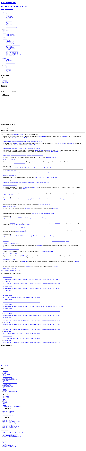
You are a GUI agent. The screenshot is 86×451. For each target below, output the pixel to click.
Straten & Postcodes (10, 48)
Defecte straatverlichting (11, 27)
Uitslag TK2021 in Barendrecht (12, 53)
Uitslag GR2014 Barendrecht (12, 55)
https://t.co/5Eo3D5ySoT (20, 231)
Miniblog (5, 81)
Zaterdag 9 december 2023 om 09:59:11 (10, 159)
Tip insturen (5, 442)
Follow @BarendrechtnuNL (7, 9)
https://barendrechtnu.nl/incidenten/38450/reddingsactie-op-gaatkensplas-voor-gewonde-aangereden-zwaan (26, 182)
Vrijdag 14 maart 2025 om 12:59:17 (33, 148)
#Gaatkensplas (26, 187)
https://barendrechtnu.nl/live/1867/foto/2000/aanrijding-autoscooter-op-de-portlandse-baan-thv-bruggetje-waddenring (28, 167)
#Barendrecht (15, 137)
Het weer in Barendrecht (8, 378)
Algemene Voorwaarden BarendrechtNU (12, 436)
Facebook (5, 401)
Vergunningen (9, 24)
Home (4, 12)
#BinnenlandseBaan (18, 143)
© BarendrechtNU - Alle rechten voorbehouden (13, 432)
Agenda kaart (9, 46)
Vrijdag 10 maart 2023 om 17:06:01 (9, 190)
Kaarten (5, 39)
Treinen (7, 23)
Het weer (8, 22)
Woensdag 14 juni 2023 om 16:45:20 (9, 175)
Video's (4, 37)
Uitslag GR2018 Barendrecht (12, 51)
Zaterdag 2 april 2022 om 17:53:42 (9, 206)
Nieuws (7, 15)
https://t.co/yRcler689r (8, 194)
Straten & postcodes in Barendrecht (11, 391)
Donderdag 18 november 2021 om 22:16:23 (11, 249)
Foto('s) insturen (6, 444)
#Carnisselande (42, 136)
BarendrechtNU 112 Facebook (9, 413)
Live (4, 29)
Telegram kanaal (6, 403)
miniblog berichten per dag (17, 134)
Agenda (7, 19)
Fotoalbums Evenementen (11, 34)
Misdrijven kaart (9, 17)
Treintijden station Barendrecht (10, 379)
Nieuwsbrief (6, 397)
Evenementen (6, 31)
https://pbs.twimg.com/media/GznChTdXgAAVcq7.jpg (15, 141)
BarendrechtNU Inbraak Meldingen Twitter (12, 423)
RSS (4, 399)
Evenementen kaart (10, 41)
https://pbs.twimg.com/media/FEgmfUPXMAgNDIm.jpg (15, 227)
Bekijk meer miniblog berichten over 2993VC (10, 270)
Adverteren (8, 69)
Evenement (8, 70)
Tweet (2, 347)
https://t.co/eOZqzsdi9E (63, 241)
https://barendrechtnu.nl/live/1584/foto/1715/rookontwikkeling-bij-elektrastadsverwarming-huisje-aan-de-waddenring (28, 235)
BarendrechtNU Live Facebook (10, 412)
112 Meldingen (9, 16)
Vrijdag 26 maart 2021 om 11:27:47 (9, 263)
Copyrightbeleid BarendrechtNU (10, 435)
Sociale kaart (8, 49)
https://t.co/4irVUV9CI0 (37, 213)
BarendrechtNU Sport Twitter (9, 427)
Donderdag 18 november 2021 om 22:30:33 (11, 243)
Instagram (5, 402)
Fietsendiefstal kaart (7, 385)
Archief (7, 25)
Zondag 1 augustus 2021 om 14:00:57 (10, 253)
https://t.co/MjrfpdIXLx (56, 151)
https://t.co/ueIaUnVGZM (40, 177)
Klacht (7, 71)
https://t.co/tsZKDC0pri (23, 137)
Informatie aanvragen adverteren (10, 446)
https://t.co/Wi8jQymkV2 (24, 224)
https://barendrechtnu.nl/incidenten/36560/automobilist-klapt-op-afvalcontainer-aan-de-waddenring (24, 217)
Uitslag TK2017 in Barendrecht (12, 52)
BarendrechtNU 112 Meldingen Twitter (11, 421)
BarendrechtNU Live (7, 377)
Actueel (5, 13)
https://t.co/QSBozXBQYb (19, 163)
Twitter (4, 400)
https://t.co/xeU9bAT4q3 (29, 144)
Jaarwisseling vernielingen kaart (13, 45)
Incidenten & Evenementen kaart (10, 383)
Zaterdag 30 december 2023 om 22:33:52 (35, 155)
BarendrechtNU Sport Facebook (10, 415)
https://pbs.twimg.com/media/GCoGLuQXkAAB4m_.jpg (15, 155)
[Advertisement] (41, 119)
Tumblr (4, 405)
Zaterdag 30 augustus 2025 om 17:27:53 (34, 141)
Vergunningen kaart (10, 47)
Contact (5, 65)
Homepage (5, 371)
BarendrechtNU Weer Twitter (9, 422)
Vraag (7, 67)
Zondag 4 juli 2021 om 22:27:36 (9, 259)
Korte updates (9, 18)
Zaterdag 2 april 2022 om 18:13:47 (9, 201)
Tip (6, 66)
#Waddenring (64, 136)
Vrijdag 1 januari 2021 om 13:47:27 (9, 268)
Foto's (4, 33)
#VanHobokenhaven (39, 150)
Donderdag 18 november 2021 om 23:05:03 (11, 238)
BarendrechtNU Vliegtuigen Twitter (11, 426)
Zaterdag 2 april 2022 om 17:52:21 (9, 211)
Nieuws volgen (9, 21)
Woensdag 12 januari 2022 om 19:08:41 (10, 220)
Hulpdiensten (9, 60)
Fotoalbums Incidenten (11, 35)
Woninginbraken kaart (10, 43)
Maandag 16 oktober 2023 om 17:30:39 (10, 170)
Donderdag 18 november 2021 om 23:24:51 (36, 227)
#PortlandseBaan (61, 143)
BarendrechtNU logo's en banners (10, 434)
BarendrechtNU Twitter (8, 420)
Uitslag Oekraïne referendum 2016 (13, 54)
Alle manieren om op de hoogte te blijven (12, 406)
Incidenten (5, 30)
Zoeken (4, 58)
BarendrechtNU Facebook (9, 411)
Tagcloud (8, 61)
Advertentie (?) (4, 365)
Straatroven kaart (7, 384)
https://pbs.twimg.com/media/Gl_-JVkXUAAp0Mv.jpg (15, 148)
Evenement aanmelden (8, 445)
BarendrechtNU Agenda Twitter (10, 425)
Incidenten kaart (9, 40)
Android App (6, 396)
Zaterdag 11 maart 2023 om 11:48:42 (10, 185)
